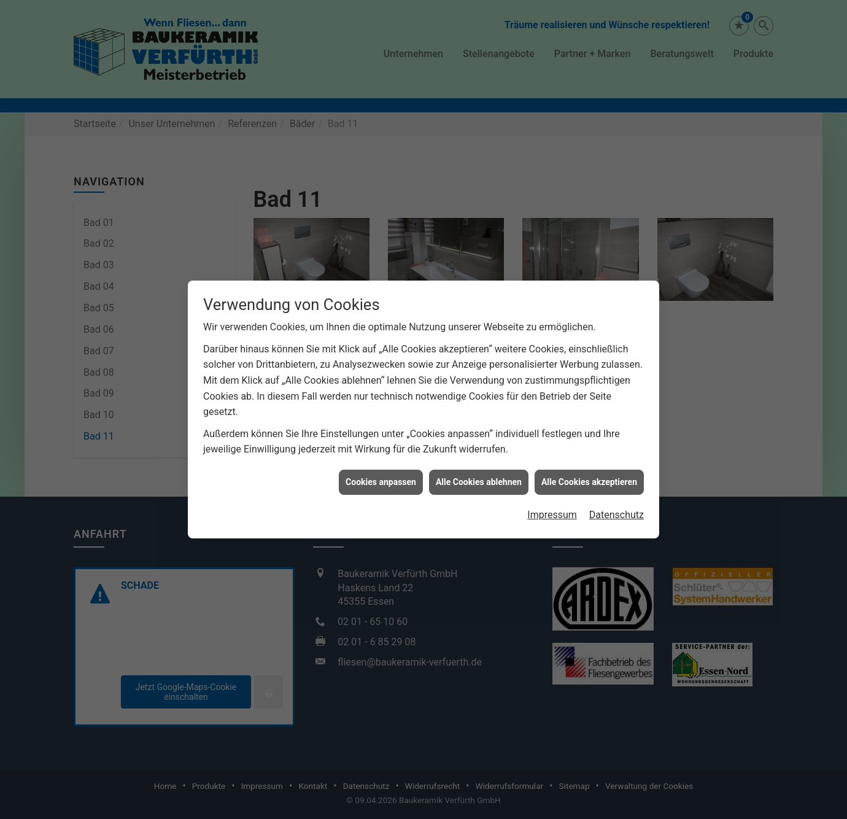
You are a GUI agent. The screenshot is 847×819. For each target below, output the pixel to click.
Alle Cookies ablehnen (479, 474)
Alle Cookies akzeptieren (589, 474)
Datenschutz (616, 508)
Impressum (552, 508)
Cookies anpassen (381, 474)
